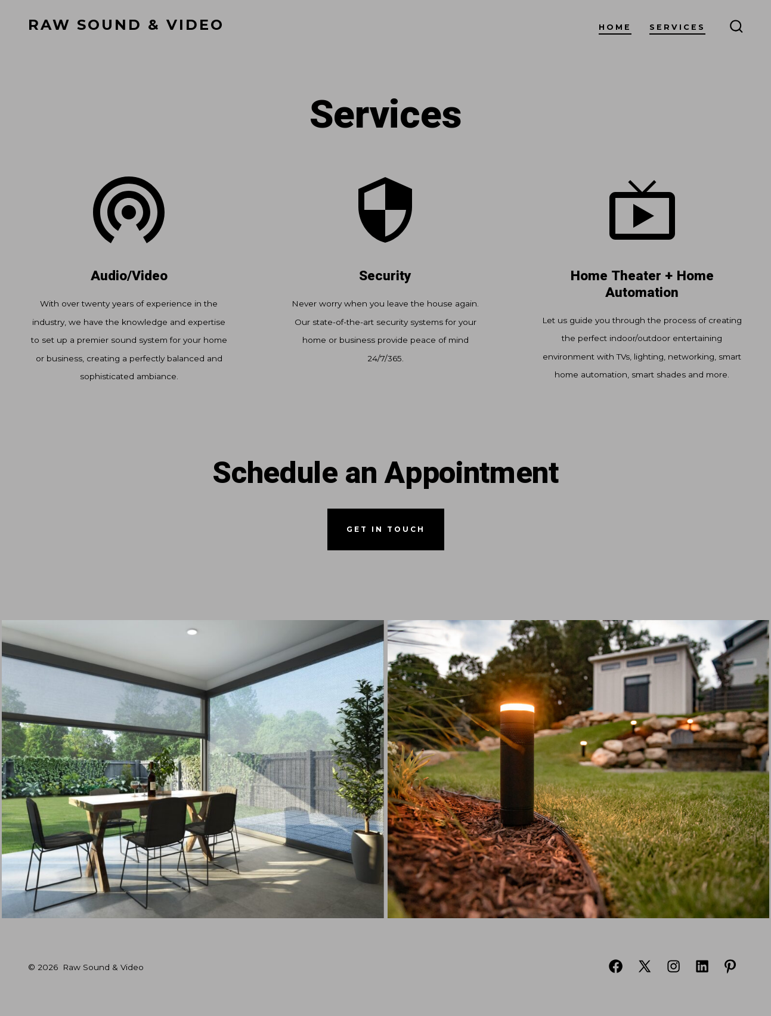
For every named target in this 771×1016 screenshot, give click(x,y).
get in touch (385, 529)
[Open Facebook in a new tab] (615, 966)
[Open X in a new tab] (644, 966)
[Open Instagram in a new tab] (673, 966)
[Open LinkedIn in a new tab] (702, 966)
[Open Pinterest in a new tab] (730, 966)
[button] (193, 769)
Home (615, 27)
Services (677, 27)
